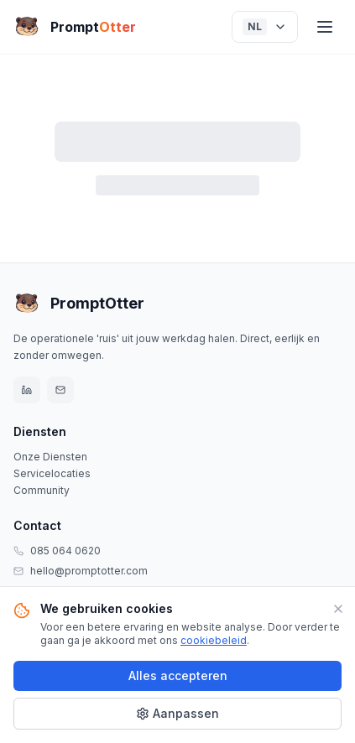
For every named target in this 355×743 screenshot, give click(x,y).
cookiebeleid (213, 640)
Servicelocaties (52, 473)
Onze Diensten (50, 456)
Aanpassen (177, 713)
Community (41, 490)
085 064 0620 (65, 550)
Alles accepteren (177, 675)
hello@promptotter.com (89, 570)
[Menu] (325, 27)
